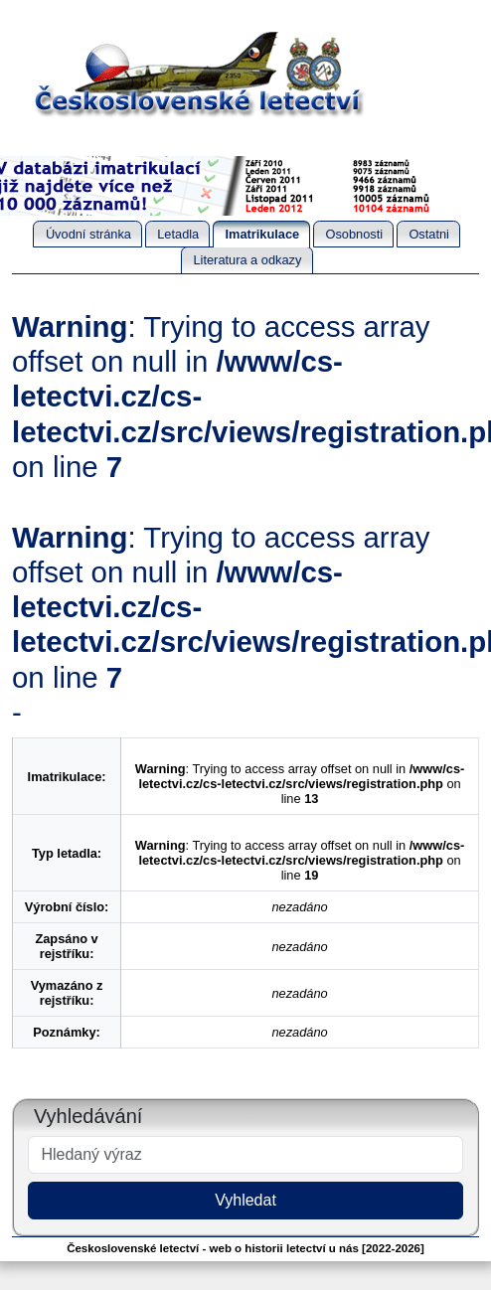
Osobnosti (354, 234)
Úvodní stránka (88, 234)
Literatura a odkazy (247, 259)
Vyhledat (245, 1200)
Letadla (178, 234)
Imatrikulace (263, 234)
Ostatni (429, 234)
